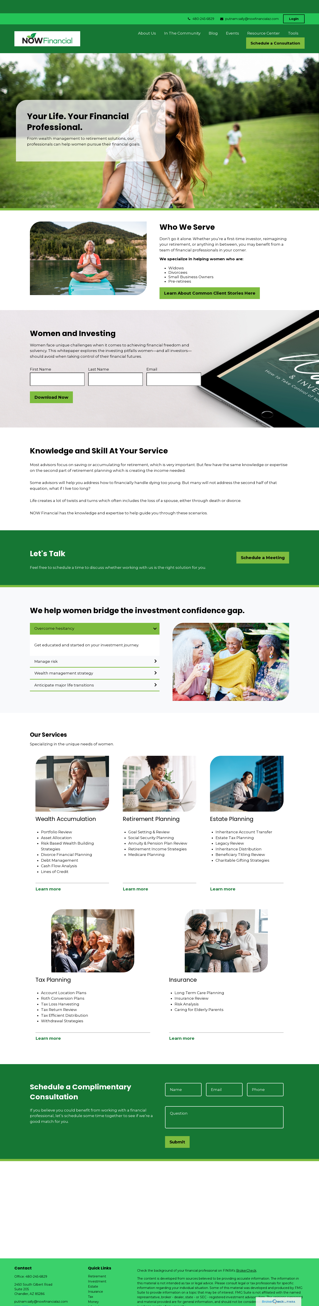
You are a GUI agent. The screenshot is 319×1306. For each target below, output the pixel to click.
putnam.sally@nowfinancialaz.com (249, 6)
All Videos (95, 1304)
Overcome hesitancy (54, 615)
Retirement (97, 1263)
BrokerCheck (246, 1257)
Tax (90, 1283)
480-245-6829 (200, 6)
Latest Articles (99, 1299)
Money (93, 1288)
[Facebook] (17, 1295)
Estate (93, 1273)
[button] (147, 20)
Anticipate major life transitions (64, 672)
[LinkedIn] (25, 1295)
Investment (97, 1268)
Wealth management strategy (63, 660)
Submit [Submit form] (177, 1128)
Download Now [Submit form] (51, 384)
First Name (40, 356)
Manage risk (46, 648)
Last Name (98, 356)
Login (294, 6)
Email (151, 356)
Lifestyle (94, 1294)
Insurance (95, 1278)
